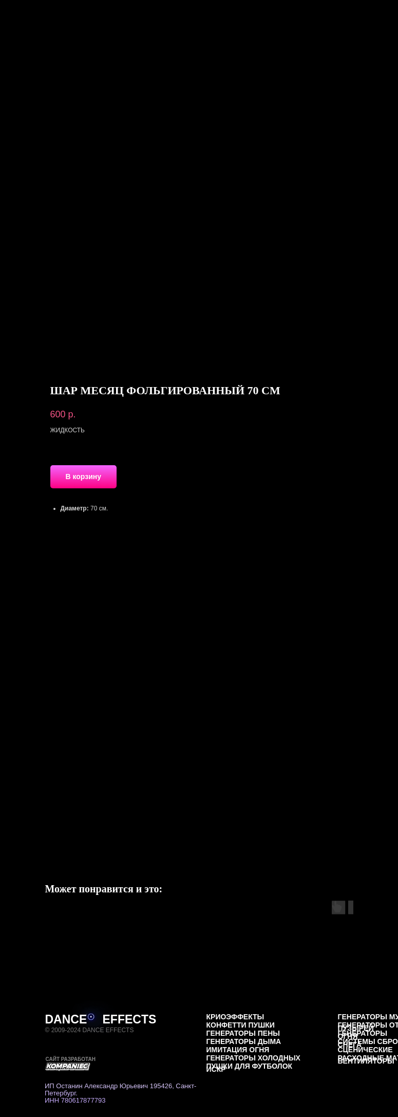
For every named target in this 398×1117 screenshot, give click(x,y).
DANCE (66, 1019)
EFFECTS (130, 1019)
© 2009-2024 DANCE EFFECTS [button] (89, 1030)
